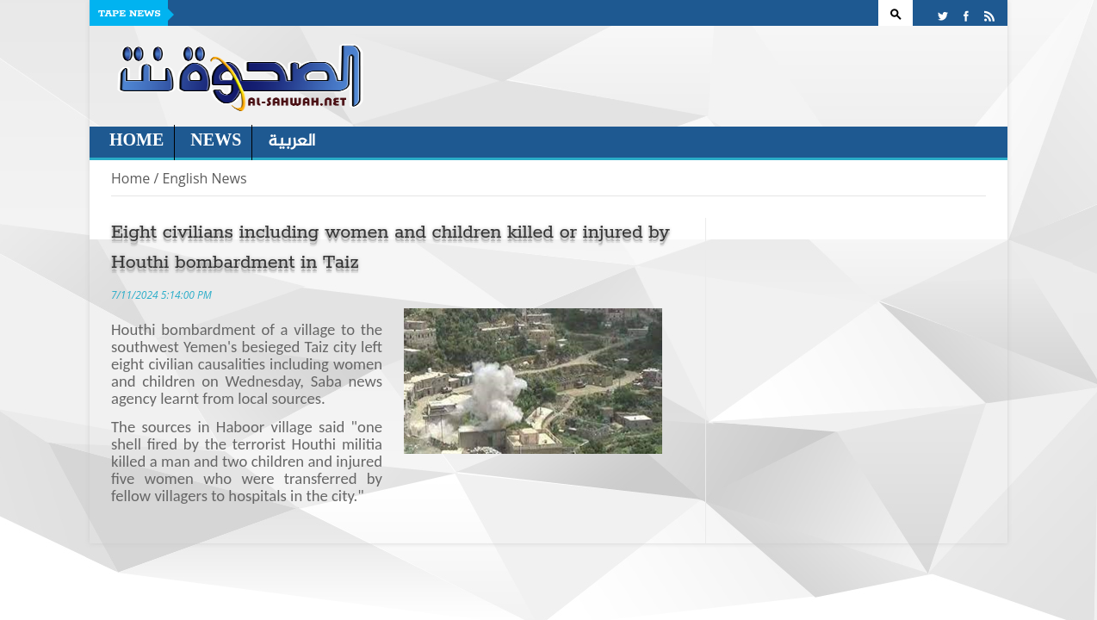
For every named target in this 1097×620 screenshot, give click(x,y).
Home (136, 141)
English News (204, 178)
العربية (291, 141)
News (215, 141)
